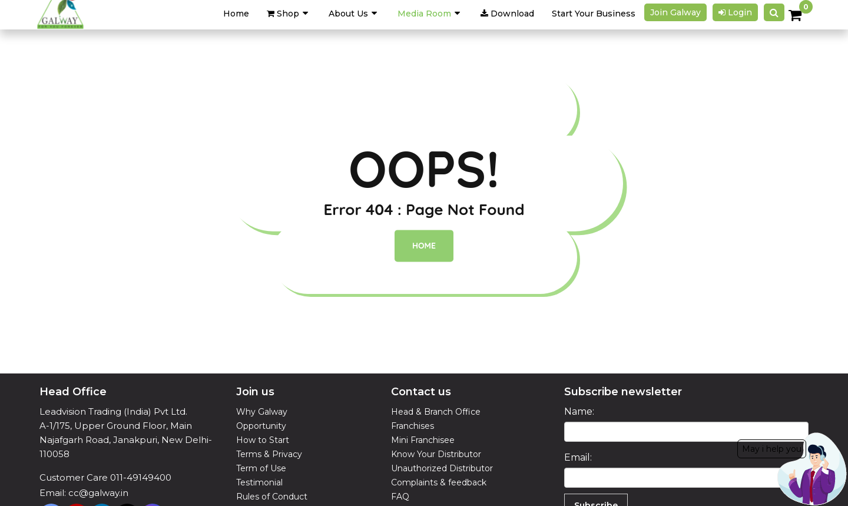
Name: (579, 411)
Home (424, 246)
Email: (578, 457)
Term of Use (261, 468)
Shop (283, 13)
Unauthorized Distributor (442, 468)
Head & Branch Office (436, 411)
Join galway (675, 12)
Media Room (424, 13)
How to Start (262, 440)
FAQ (400, 496)
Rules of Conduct (271, 496)
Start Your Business (593, 13)
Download (507, 13)
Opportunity (261, 426)
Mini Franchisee (423, 440)
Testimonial (259, 482)
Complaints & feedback (438, 482)
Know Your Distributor (436, 454)
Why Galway (261, 411)
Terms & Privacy (269, 454)
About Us (348, 13)
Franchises (412, 426)
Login (735, 12)
